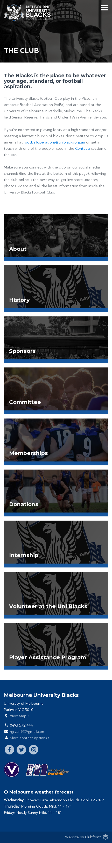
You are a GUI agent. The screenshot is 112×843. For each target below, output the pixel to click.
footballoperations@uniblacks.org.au (54, 142)
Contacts (82, 148)
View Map (19, 716)
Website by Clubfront (83, 837)
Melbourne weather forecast (38, 792)
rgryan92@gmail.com (27, 731)
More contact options (29, 738)
